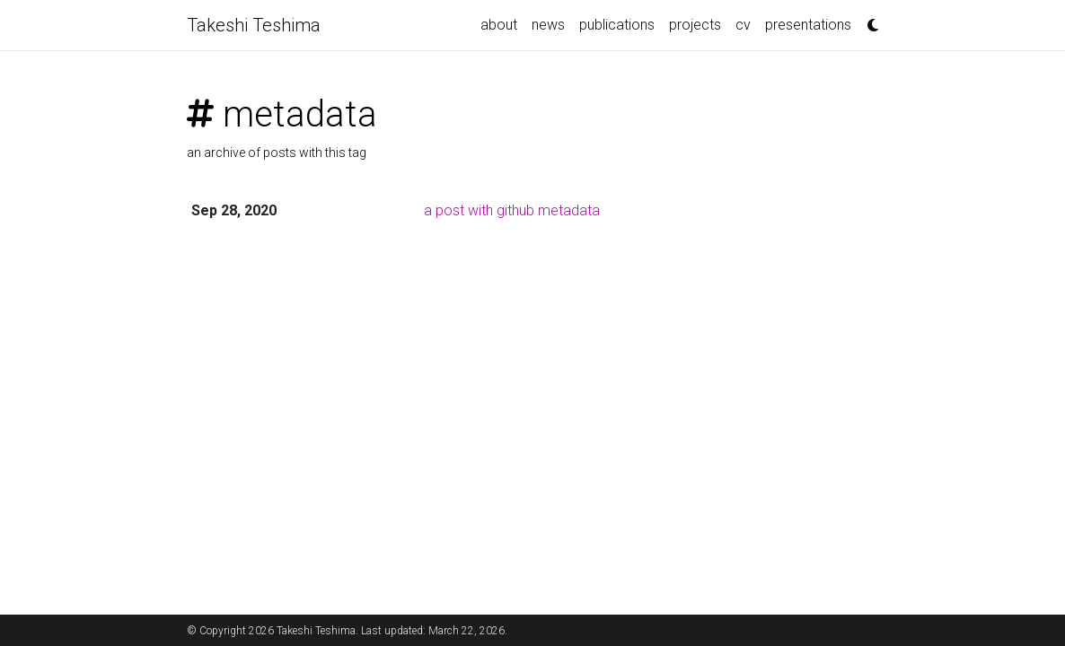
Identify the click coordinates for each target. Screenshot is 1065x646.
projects (695, 24)
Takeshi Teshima (254, 25)
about (498, 24)
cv (743, 24)
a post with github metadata (512, 210)
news (548, 24)
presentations (808, 24)
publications (617, 24)
